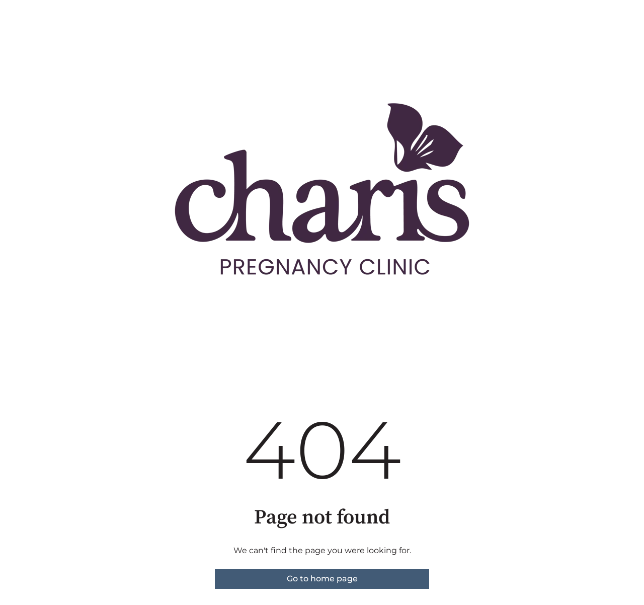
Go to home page (322, 578)
